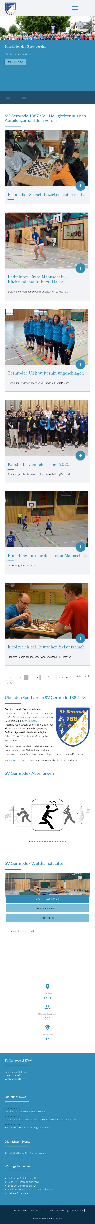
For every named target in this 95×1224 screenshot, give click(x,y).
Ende (9, 683)
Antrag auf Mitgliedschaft (22, 1178)
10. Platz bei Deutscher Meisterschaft (25, 1111)
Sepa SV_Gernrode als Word (23, 1181)
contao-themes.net (53, 1218)
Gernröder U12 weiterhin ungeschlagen (46, 373)
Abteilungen (30, 720)
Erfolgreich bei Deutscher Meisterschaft (46, 647)
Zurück (11, 677)
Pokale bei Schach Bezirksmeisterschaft (46, 195)
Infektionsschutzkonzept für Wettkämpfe (30, 1189)
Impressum (77, 1210)
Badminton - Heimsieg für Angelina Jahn (27, 1127)
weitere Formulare (18, 1193)
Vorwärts (65, 677)
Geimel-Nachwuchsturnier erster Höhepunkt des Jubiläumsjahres (41, 1119)
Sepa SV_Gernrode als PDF (22, 1185)
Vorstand (15, 760)
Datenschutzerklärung (57, 1210)
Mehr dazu (15, 62)
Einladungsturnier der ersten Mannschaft (47, 556)
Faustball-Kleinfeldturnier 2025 (38, 464)
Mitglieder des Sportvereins (25, 46)
